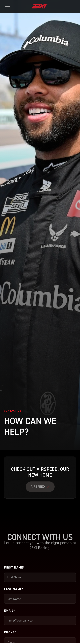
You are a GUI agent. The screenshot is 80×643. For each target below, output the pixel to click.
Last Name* (13, 589)
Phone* (10, 632)
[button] (8, 6)
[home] (44, 6)
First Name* (14, 567)
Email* (9, 610)
